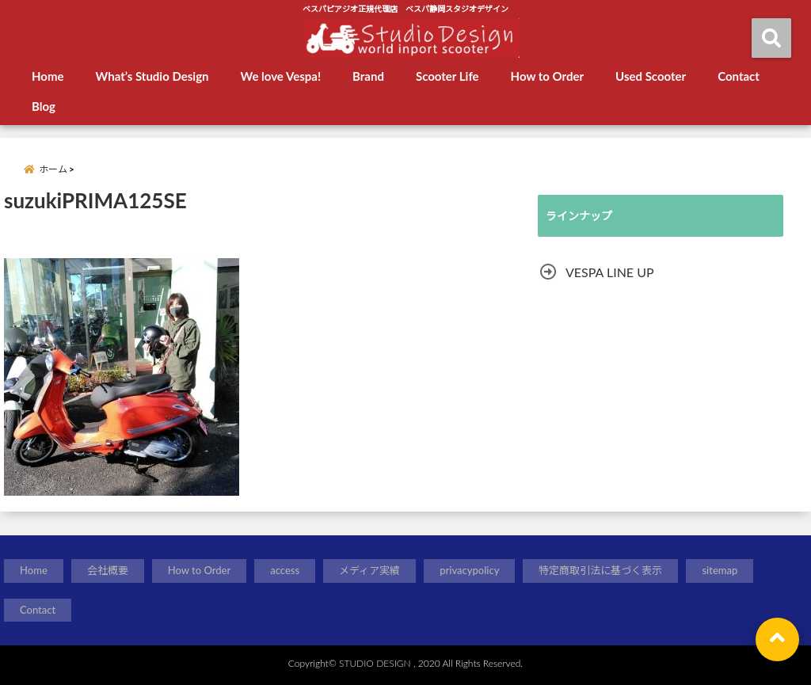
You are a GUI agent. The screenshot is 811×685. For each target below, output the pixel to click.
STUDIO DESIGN (375, 663)
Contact (739, 76)
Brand (368, 76)
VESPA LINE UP (609, 272)
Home (48, 76)
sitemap (719, 570)
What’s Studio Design (152, 76)
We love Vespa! (281, 76)
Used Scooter (650, 76)
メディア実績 (369, 570)
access (284, 570)
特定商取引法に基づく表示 (600, 570)
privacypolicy (469, 570)
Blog (43, 106)
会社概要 (107, 570)
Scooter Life (447, 76)
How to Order (547, 76)
